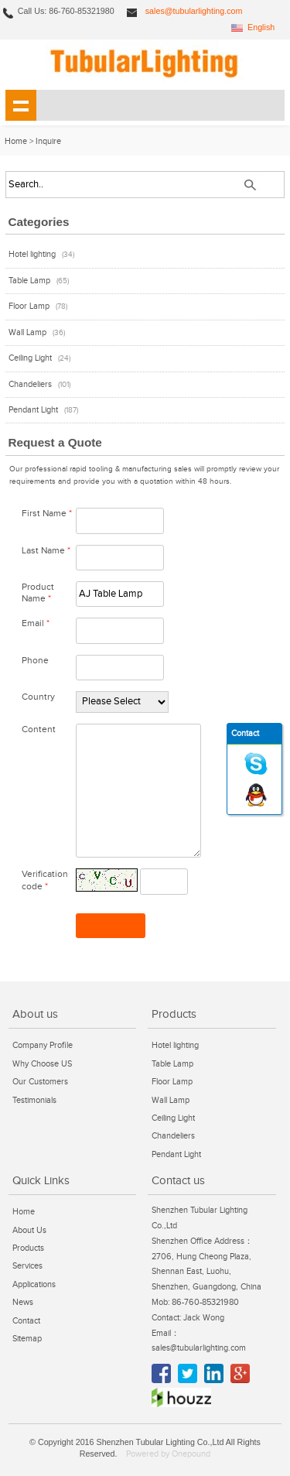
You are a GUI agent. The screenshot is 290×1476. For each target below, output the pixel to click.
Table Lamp (29, 281)
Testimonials (34, 1100)
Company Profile (42, 1045)
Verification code (45, 880)
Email (35, 623)
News (22, 1302)
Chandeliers (30, 384)
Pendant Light (33, 410)
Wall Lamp (27, 332)
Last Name (46, 551)
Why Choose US (42, 1064)
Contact (26, 1321)
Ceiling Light (30, 358)
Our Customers (40, 1082)
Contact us (178, 1180)
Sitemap (27, 1339)
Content (39, 729)
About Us (29, 1230)
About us (35, 1014)
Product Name (38, 593)
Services (27, 1266)
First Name (47, 514)
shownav (20, 105)
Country (38, 697)
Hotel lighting (32, 254)
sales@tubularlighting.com (194, 10)
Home (16, 141)
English (261, 27)
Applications (34, 1284)
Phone (35, 661)
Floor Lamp (29, 306)
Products (174, 1014)
